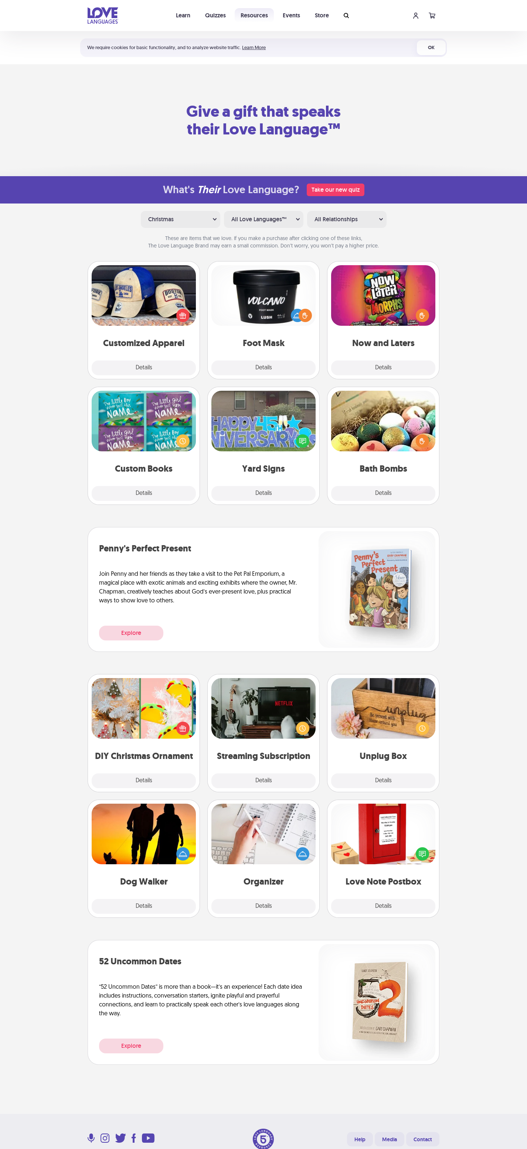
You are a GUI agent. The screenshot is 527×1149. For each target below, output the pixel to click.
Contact (423, 1139)
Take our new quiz (336, 190)
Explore (131, 633)
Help (360, 1139)
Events (291, 15)
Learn (183, 15)
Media (389, 1139)
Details (144, 368)
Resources (254, 15)
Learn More (254, 47)
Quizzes (215, 15)
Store (322, 15)
